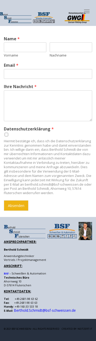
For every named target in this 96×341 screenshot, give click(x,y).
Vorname (11, 55)
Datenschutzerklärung (29, 129)
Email (11, 65)
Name (12, 39)
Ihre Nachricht (20, 86)
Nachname (58, 55)
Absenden (16, 205)
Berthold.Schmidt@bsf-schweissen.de (45, 310)
